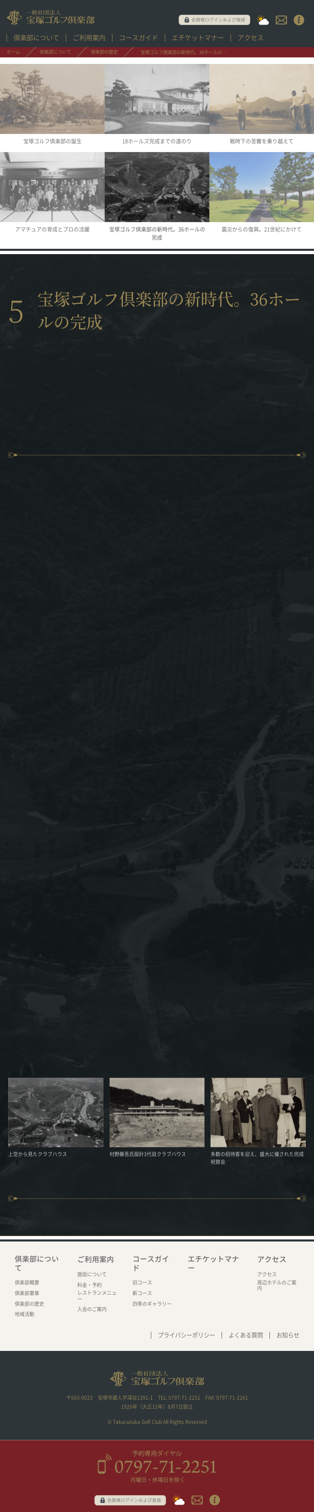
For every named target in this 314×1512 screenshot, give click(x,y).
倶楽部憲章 (27, 1293)
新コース (142, 1293)
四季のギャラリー (152, 1303)
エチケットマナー (198, 37)
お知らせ (287, 1335)
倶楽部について (36, 37)
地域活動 (24, 1314)
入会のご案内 (92, 1309)
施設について (92, 1274)
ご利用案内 (89, 37)
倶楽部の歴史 (29, 1303)
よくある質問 (246, 1335)
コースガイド (138, 37)
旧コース (142, 1282)
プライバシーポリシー (186, 1335)
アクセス (251, 37)
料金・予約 (89, 1284)
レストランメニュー (97, 1295)
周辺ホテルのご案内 (276, 1285)
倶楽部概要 (27, 1282)
